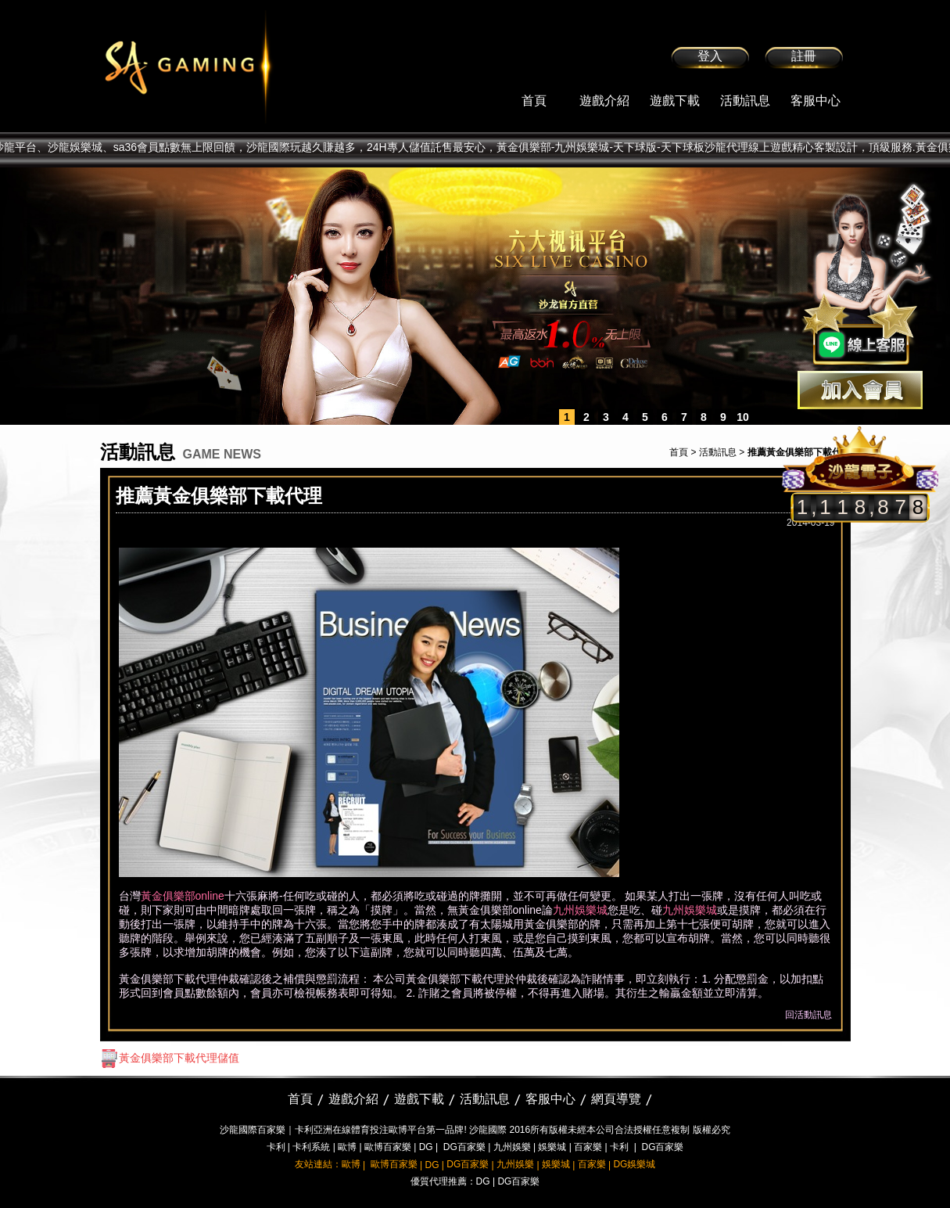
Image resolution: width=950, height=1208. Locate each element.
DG (426, 1146)
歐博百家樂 (387, 1146)
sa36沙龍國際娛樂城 (227, 66)
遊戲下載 (675, 100)
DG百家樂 (464, 1146)
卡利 (276, 1146)
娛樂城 (552, 1146)
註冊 (803, 56)
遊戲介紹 (604, 100)
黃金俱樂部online (182, 896)
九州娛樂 (512, 1146)
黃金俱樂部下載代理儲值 (169, 1058)
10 (743, 417)
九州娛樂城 (580, 910)
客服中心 (815, 100)
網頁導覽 (616, 1099)
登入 (709, 56)
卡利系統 (311, 1146)
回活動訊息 (808, 1014)
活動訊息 (745, 100)
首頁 (534, 100)
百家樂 (588, 1146)
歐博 (347, 1146)
